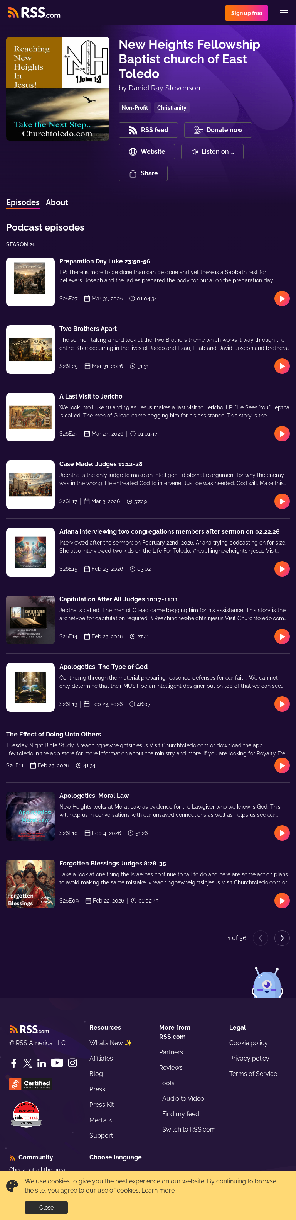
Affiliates (101, 1058)
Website (146, 151)
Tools (167, 1083)
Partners (171, 1052)
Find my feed (180, 1114)
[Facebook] (13, 1063)
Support (101, 1135)
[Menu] (283, 12)
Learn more (158, 1190)
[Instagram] (72, 1063)
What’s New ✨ (110, 1043)
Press (97, 1089)
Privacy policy (249, 1058)
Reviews (171, 1067)
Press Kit (101, 1104)
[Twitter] (27, 1063)
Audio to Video (183, 1098)
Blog (96, 1073)
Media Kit (102, 1120)
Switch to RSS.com (189, 1129)
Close (46, 1208)
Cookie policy (248, 1043)
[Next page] (282, 938)
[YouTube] (57, 1063)
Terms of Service (253, 1073)
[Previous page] (260, 938)
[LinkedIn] (41, 1063)
